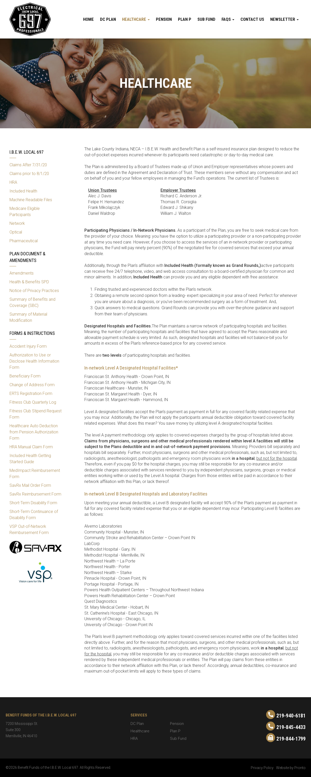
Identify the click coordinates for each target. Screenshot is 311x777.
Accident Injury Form (28, 346)
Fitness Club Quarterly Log (32, 402)
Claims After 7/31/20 (28, 164)
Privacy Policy (262, 768)
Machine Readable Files (30, 199)
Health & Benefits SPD (29, 281)
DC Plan (108, 19)
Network (17, 223)
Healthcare (136, 19)
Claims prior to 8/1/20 (29, 173)
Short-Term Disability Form (33, 502)
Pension (164, 19)
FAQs (228, 19)
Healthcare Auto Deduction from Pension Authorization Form (33, 432)
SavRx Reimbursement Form (35, 494)
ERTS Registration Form (30, 393)
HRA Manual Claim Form (31, 446)
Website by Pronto (291, 768)
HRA (13, 182)
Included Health (23, 191)
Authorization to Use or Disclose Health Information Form (34, 361)
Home (88, 19)
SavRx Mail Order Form (30, 485)
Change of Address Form (32, 384)
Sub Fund (206, 19)
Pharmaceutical (23, 240)
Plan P (184, 19)
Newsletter (284, 19)
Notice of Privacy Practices (34, 290)
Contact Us (252, 19)
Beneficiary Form (25, 376)
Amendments (21, 273)
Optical (15, 232)
